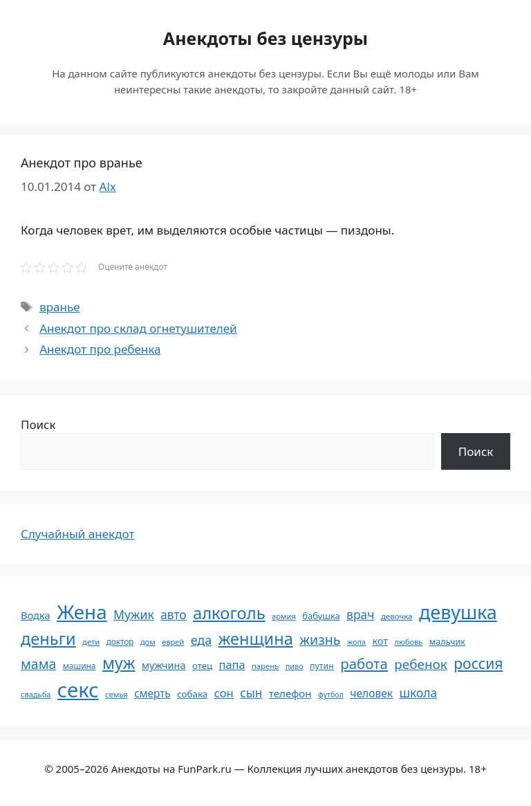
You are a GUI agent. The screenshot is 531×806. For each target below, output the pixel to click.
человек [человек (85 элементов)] (371, 693)
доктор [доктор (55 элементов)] (120, 641)
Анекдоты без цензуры (265, 38)
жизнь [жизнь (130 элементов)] (319, 639)
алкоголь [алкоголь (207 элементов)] (229, 613)
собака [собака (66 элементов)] (192, 694)
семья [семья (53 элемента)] (116, 694)
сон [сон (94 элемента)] (224, 693)
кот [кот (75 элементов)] (380, 641)
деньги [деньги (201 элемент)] (48, 639)
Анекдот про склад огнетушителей (137, 328)
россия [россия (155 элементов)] (478, 663)
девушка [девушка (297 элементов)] (458, 612)
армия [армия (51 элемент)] (284, 616)
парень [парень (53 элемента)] (265, 666)
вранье (59, 307)
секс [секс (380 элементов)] (78, 690)
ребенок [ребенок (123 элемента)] (420, 664)
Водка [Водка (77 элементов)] (35, 615)
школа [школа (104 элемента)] (418, 692)
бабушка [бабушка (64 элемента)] (320, 616)
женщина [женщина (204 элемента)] (255, 639)
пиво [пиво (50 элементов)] (295, 666)
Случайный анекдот (77, 534)
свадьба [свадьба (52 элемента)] (35, 694)
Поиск (38, 424)
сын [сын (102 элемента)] (251, 693)
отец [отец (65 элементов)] (202, 665)
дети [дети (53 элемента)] (91, 641)
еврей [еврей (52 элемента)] (173, 641)
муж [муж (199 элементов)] (119, 663)
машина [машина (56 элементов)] (79, 665)
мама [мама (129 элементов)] (38, 663)
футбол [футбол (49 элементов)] (331, 694)
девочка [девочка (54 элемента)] (397, 616)
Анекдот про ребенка (99, 349)
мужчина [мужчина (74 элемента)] (164, 665)
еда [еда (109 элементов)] (201, 640)
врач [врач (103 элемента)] (360, 614)
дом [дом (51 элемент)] (148, 641)
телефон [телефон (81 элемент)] (290, 693)
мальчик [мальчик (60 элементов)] (447, 642)
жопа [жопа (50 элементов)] (356, 641)
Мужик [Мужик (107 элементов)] (133, 614)
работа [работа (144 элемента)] (364, 663)
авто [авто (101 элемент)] (173, 615)
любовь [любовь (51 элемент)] (408, 641)
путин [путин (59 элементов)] (322, 666)
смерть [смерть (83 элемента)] (152, 693)
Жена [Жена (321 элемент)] (82, 611)
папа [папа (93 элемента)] (231, 664)
